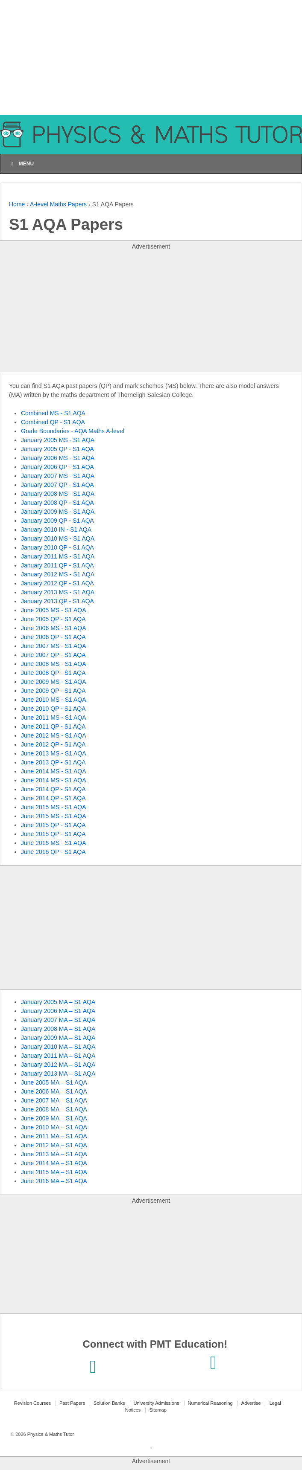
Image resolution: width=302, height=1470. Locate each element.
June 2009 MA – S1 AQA (54, 1118)
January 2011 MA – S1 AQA (58, 1055)
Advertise (251, 1403)
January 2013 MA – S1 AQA (58, 1073)
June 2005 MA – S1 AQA (54, 1082)
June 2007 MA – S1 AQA (54, 1100)
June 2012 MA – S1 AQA (54, 1145)
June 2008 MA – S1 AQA (54, 1109)
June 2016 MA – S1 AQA (54, 1181)
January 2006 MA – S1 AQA (58, 1010)
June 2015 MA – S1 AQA (54, 1172)
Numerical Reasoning (210, 1403)
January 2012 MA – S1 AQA (58, 1064)
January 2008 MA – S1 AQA (58, 1028)
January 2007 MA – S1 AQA (58, 1019)
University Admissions (156, 1403)
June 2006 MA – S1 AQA (54, 1091)
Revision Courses (32, 1403)
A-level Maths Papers (58, 204)
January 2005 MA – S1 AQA (58, 1001)
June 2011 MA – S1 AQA (54, 1136)
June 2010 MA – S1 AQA (54, 1127)
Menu (21, 164)
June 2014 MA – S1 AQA (54, 1163)
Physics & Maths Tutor (50, 1434)
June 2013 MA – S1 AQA (54, 1154)
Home (17, 204)
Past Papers (72, 1403)
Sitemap (157, 1409)
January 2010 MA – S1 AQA (58, 1046)
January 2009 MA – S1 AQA (58, 1037)
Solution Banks (109, 1403)
